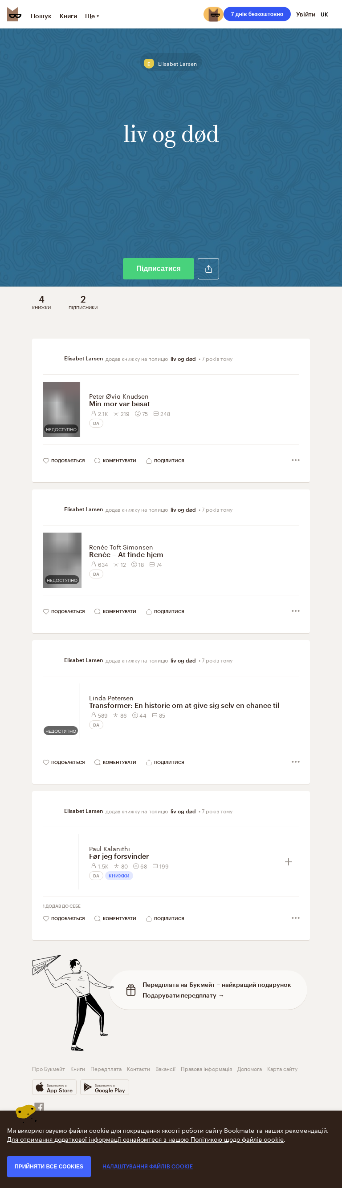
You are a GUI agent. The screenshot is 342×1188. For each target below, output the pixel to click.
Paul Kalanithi (109, 848)
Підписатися (158, 268)
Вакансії (165, 1068)
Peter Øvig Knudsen (119, 395)
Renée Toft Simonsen (121, 546)
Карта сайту (282, 1068)
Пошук (41, 16)
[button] (208, 268)
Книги (68, 16)
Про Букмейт (48, 1068)
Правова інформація (206, 1068)
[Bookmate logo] (14, 14)
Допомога (249, 1068)
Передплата (106, 1068)
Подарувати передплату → (183, 995)
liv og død (183, 359)
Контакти (138, 1068)
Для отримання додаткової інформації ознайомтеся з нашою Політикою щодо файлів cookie (145, 1139)
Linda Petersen (111, 697)
